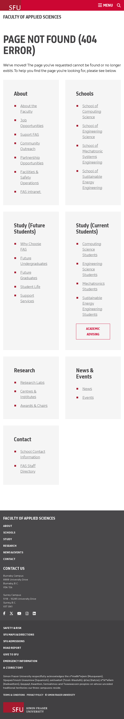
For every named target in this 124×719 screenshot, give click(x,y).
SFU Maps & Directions (18, 634)
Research (24, 370)
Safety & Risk (12, 628)
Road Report (12, 648)
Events (88, 397)
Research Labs (32, 382)
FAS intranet (30, 191)
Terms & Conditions (14, 694)
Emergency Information (20, 661)
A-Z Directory (13, 667)
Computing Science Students (91, 249)
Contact (22, 439)
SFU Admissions (13, 641)
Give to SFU (11, 654)
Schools (84, 93)
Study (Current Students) (92, 228)
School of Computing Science (91, 111)
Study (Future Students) (29, 228)
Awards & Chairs (34, 405)
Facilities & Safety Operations (29, 177)
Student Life (30, 286)
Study (7, 539)
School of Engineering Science (92, 131)
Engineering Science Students (92, 269)
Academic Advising (93, 331)
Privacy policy (35, 694)
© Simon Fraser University (60, 694)
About (20, 93)
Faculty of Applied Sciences (32, 17)
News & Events (85, 373)
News (87, 388)
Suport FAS (29, 134)
